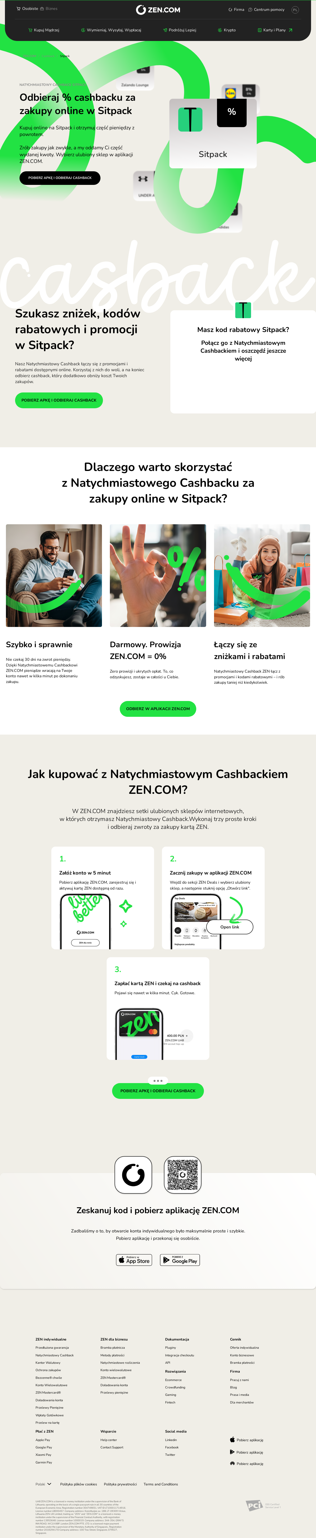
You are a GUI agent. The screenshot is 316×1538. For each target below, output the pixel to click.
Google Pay (44, 1447)
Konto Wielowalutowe (51, 1385)
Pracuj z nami (239, 1380)
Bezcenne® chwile (49, 1378)
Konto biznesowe (242, 1355)
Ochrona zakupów (48, 1370)
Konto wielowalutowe (116, 1370)
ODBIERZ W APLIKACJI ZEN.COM (158, 709)
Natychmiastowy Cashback (55, 1355)
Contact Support (111, 1447)
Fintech (170, 1402)
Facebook (171, 1447)
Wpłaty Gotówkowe (50, 1415)
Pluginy (170, 1347)
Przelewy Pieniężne (49, 1407)
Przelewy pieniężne (114, 1392)
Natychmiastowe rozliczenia (120, 1363)
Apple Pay (43, 1440)
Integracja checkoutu (179, 1355)
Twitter (170, 1455)
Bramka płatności (242, 1363)
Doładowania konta (49, 1400)
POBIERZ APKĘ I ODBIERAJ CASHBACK (60, 177)
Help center (108, 1440)
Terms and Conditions (161, 1484)
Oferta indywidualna (244, 1347)
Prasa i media (239, 1395)
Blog (233, 1387)
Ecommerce (173, 1380)
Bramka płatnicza (112, 1347)
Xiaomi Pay (43, 1455)
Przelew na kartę (47, 1423)
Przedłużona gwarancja (52, 1347)
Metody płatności (112, 1355)
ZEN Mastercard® (48, 1392)
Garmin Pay (44, 1462)
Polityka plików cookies (78, 1484)
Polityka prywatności (120, 1484)
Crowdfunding (175, 1387)
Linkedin (171, 1440)
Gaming (170, 1395)
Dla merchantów (242, 1402)
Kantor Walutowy (48, 1363)
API (167, 1363)
